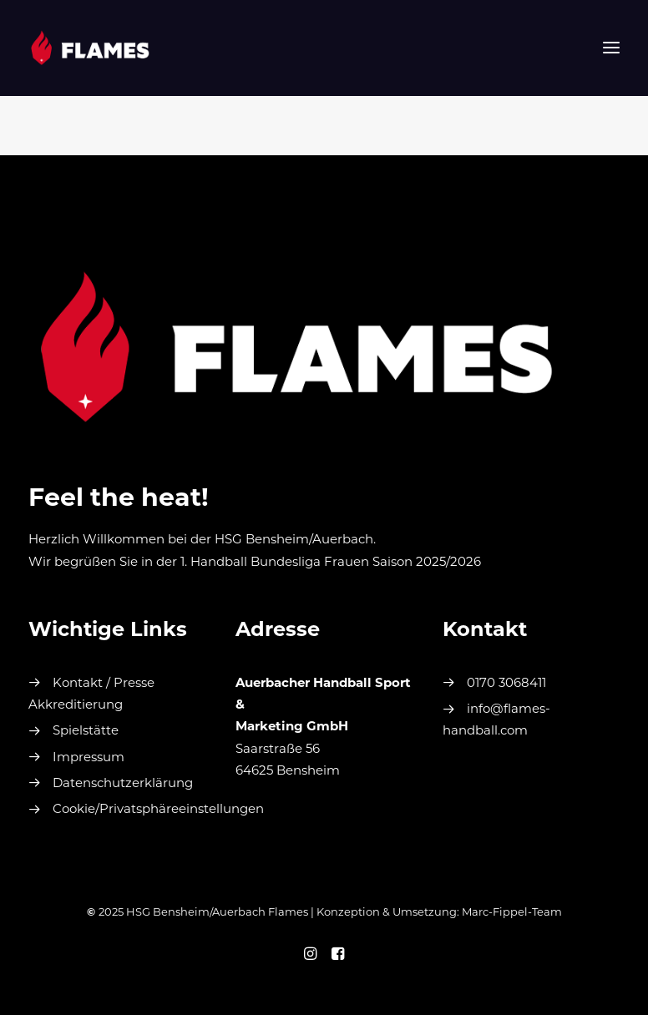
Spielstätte (86, 731)
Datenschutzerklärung (123, 784)
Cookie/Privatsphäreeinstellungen (158, 810)
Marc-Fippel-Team (512, 912)
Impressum (88, 758)
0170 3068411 (506, 684)
